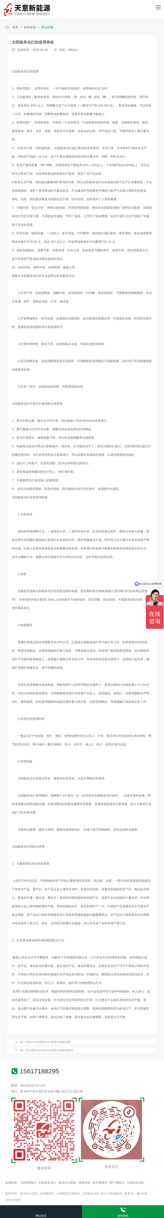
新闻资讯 (30, 27)
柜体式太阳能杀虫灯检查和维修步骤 (48, 1042)
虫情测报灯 (28, 1182)
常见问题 (47, 27)
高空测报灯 (99, 1182)
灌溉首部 (84, 1182)
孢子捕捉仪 (117, 1182)
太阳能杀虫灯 (47, 1182)
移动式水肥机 (67, 1182)
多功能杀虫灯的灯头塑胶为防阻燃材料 (49, 1050)
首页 (15, 27)
